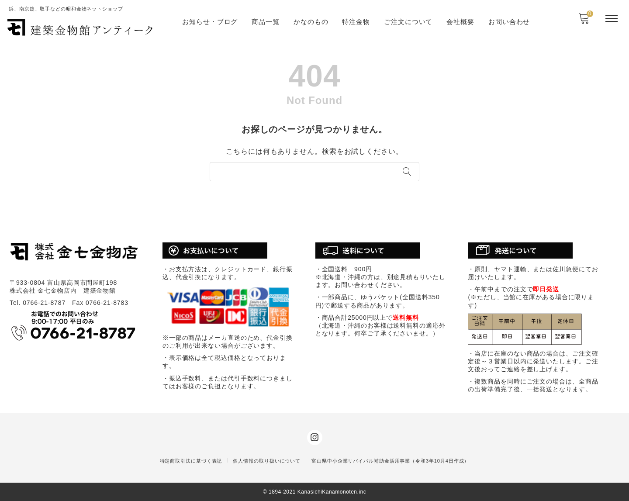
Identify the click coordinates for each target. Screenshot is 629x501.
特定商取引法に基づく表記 (191, 460)
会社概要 (460, 21)
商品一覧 (266, 21)
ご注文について (408, 21)
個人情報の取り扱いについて (267, 460)
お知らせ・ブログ (210, 21)
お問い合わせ (509, 21)
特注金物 (356, 21)
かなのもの (311, 21)
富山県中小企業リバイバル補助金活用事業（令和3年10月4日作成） (390, 460)
